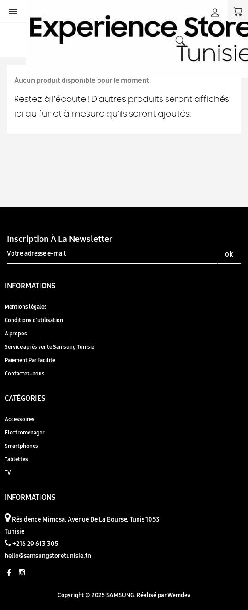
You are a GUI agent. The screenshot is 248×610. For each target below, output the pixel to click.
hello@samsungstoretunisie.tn (48, 555)
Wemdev (178, 595)
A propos (16, 333)
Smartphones (21, 446)
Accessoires (20, 419)
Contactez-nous (25, 373)
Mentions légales (26, 307)
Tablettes (16, 459)
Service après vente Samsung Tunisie (49, 347)
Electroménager (25, 432)
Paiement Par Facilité (30, 360)
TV (8, 472)
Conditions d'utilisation (34, 320)
